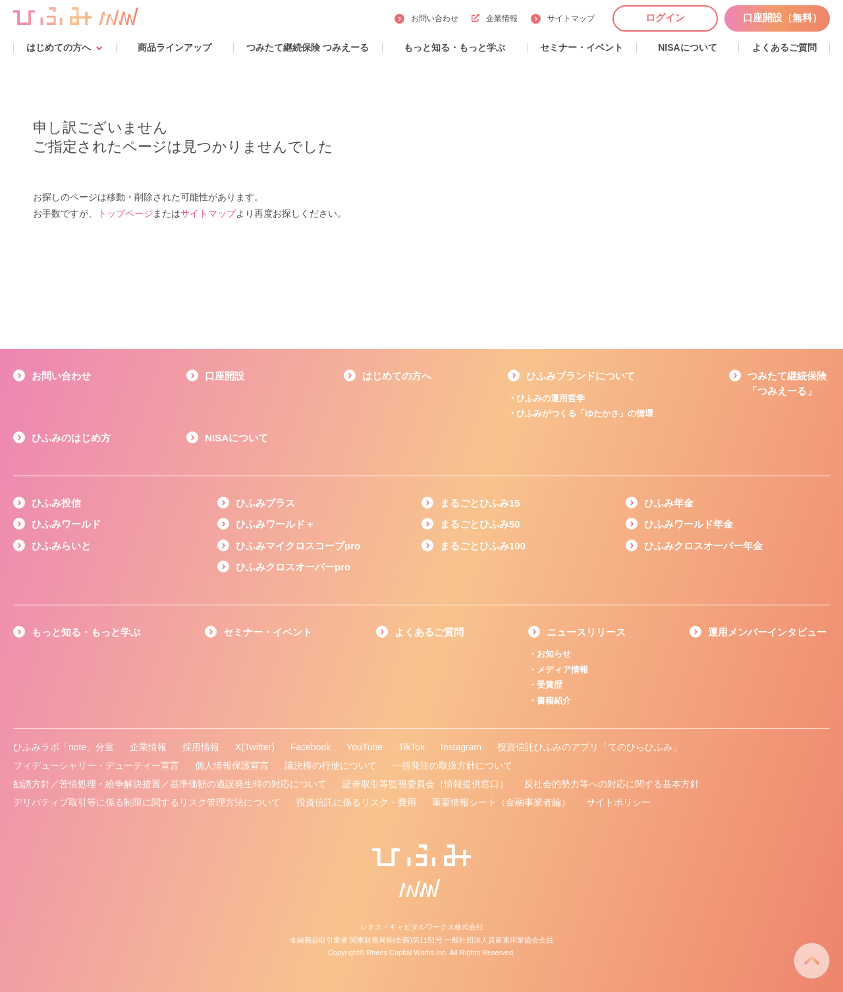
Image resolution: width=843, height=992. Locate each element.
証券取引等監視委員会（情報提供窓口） (425, 784)
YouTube (364, 747)
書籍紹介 (554, 700)
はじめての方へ (396, 375)
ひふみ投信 (56, 503)
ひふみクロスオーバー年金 (703, 545)
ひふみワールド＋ (275, 524)
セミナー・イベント (267, 632)
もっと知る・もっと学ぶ (86, 632)
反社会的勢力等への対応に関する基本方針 (611, 784)
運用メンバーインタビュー (767, 632)
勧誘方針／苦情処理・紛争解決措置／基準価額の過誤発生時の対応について (170, 784)
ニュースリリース (586, 632)
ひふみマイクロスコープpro (298, 545)
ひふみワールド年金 (688, 524)
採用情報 (200, 747)
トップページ (125, 213)
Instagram (461, 747)
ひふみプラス (265, 503)
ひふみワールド (66, 524)
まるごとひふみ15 (480, 503)
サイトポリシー (618, 802)
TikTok (411, 747)
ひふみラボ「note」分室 (63, 747)
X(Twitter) (255, 747)
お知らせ (554, 654)
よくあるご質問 (429, 632)
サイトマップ (571, 18)
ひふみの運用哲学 (550, 398)
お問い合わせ (434, 18)
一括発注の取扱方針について (452, 765)
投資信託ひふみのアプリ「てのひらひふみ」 (589, 747)
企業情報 (495, 18)
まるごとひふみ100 (483, 545)
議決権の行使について (331, 765)
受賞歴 (549, 685)
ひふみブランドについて (580, 375)
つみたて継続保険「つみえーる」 (787, 383)
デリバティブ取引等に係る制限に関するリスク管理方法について (147, 802)
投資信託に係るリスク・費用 (356, 802)
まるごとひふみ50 (480, 524)
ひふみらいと (61, 545)
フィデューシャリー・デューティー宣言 (96, 765)
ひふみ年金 (668, 503)
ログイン (665, 17)
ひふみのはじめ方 (71, 437)
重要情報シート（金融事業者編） (501, 802)
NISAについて (236, 437)
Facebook (310, 747)
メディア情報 (562, 670)
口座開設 (224, 375)
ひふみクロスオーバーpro (293, 566)
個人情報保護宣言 (232, 765)
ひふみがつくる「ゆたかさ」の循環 (584, 413)
